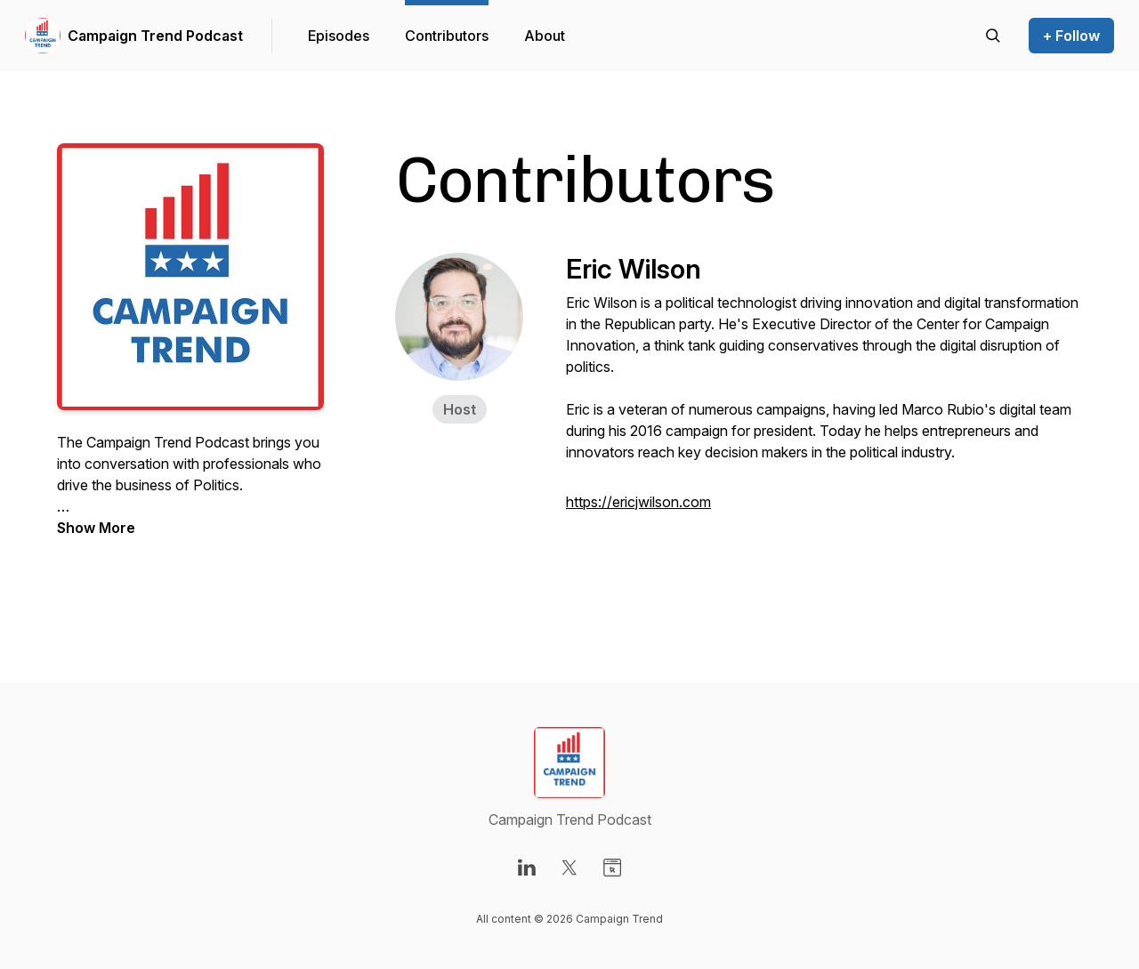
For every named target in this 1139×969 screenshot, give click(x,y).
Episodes (338, 35)
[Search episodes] (993, 35)
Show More (96, 528)
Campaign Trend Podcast (155, 35)
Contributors (447, 35)
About (544, 35)
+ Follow (1071, 35)
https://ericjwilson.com (638, 502)
